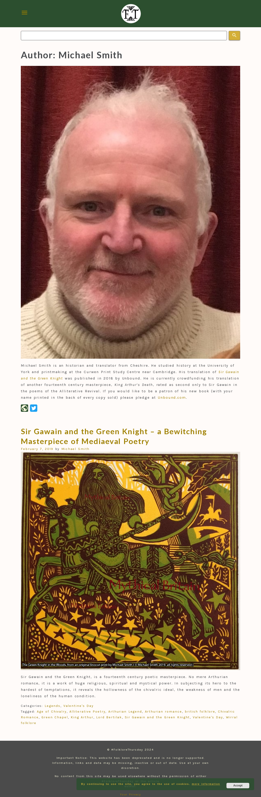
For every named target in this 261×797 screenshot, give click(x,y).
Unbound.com (172, 397)
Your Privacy (130, 794)
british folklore (200, 712)
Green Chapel (54, 717)
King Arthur (82, 717)
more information (206, 784)
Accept (237, 785)
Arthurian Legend (125, 712)
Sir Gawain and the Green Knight (157, 717)
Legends (52, 706)
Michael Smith (75, 449)
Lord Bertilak (109, 717)
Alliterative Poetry (87, 712)
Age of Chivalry (52, 712)
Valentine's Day (78, 706)
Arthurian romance (163, 712)
